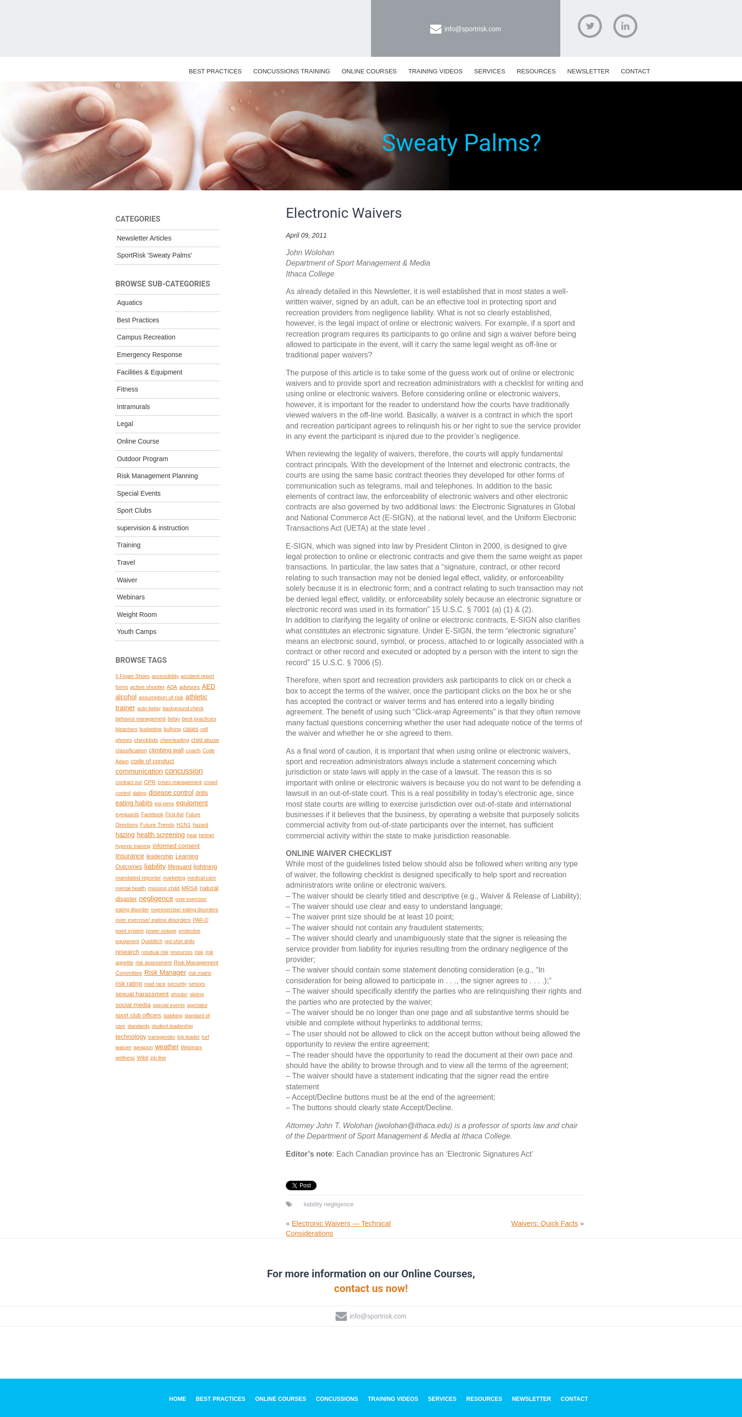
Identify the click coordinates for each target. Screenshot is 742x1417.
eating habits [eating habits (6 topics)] (133, 803)
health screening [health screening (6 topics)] (161, 834)
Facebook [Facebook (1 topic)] (152, 814)
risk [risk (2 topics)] (198, 952)
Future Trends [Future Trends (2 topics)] (157, 824)
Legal (125, 424)
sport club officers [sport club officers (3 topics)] (138, 1015)
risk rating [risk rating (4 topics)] (128, 983)
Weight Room (137, 614)
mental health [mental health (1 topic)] (130, 888)
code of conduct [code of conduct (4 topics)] (152, 761)
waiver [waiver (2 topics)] (123, 1047)
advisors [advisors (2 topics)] (189, 687)
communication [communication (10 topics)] (139, 771)
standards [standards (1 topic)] (138, 1026)
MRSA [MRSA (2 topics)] (190, 888)
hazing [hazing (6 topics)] (125, 834)
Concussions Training (291, 71)
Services (489, 71)
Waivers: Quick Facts (544, 1223)
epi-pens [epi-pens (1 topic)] (164, 803)
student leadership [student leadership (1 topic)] (172, 1026)
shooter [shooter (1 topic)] (179, 994)
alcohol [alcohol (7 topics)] (126, 697)
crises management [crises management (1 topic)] (180, 782)
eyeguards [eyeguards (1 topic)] (127, 814)
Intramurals (133, 406)
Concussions (337, 1399)
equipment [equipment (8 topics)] (192, 803)
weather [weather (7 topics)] (167, 1047)
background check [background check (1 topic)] (183, 708)
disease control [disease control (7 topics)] (171, 792)
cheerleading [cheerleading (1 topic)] (174, 740)
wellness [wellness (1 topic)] (125, 1058)
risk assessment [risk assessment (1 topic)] (153, 962)
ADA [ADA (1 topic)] (172, 687)
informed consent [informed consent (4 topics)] (176, 845)
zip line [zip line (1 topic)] (158, 1058)
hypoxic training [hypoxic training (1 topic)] (132, 846)
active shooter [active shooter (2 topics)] (147, 687)
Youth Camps (137, 631)
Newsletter (588, 71)
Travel (126, 562)
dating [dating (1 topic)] (139, 793)
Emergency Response (149, 354)
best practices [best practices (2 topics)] (199, 718)
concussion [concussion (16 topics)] (184, 771)
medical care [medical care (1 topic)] (201, 878)
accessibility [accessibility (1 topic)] (165, 676)
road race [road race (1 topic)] (155, 984)
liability (313, 1204)
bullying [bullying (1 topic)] (172, 729)
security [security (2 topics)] (177, 983)
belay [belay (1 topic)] (174, 719)
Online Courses (369, 71)
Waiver (127, 580)
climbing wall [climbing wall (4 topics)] (166, 750)
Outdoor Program (142, 459)
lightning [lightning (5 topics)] (205, 866)
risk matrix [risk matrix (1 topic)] (200, 973)
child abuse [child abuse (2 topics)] (205, 740)
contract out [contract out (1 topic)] (128, 782)
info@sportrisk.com (472, 29)
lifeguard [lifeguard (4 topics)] (180, 866)
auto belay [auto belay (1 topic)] (148, 708)
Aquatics (129, 302)
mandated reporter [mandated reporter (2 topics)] (138, 877)
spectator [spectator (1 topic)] (197, 1005)
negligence (338, 1204)
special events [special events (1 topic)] (169, 1005)
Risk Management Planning (157, 476)
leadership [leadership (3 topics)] (159, 856)
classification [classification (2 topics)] (131, 750)
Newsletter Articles (144, 238)
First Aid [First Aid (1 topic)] (174, 814)
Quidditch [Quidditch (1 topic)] (151, 941)
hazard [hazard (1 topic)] (200, 825)
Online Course (138, 441)
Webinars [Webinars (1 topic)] (191, 1047)
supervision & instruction (153, 528)
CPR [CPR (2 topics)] (150, 782)
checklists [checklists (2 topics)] (146, 740)
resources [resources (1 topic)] (181, 952)
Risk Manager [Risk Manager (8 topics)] (165, 972)
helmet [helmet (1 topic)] (206, 835)
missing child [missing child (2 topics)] (163, 888)
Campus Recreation (146, 337)
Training (129, 545)
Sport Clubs (134, 510)
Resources (536, 71)
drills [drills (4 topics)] (201, 792)
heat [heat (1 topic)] (192, 835)
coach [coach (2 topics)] (193, 750)
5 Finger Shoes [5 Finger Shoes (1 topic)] (132, 676)
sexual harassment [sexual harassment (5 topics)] (142, 994)
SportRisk (217, 23)
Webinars (131, 597)
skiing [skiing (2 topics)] (197, 994)
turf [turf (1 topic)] (205, 1037)
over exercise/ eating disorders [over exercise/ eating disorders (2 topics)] (153, 920)
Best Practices (215, 71)
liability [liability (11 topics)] (155, 866)
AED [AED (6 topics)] (208, 686)
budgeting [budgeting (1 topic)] (151, 729)
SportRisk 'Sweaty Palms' (154, 255)
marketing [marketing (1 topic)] (174, 878)
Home (177, 1399)
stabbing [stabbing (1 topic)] (172, 1015)
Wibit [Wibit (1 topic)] (142, 1058)
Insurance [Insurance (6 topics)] (129, 856)
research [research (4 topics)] (127, 951)
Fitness (127, 389)
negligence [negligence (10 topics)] (156, 898)
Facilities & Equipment (150, 372)
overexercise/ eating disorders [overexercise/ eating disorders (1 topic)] (184, 909)
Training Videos (435, 71)
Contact (635, 71)
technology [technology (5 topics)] (130, 1036)
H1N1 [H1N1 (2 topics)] (184, 824)
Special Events (139, 493)
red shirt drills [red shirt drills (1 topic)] (179, 941)
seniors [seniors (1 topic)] (197, 984)
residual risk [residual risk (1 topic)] (154, 952)
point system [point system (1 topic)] (129, 931)
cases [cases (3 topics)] (190, 729)
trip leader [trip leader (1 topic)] (188, 1037)
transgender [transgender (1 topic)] (161, 1037)
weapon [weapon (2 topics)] (143, 1047)
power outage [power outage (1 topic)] (161, 931)
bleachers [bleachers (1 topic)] (126, 729)
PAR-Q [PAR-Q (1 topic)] (201, 920)
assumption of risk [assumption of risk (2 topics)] (161, 697)
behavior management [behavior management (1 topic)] (140, 719)
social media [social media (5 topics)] (133, 1004)
